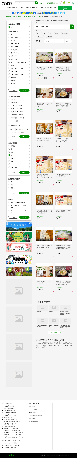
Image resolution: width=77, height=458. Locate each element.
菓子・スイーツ (15, 59)
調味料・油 (14, 65)
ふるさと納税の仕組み (9, 410)
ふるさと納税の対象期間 (10, 412)
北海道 (13, 145)
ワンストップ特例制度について (12, 421)
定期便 (13, 80)
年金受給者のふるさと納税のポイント (13, 436)
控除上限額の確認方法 (9, 426)
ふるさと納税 (7, 16)
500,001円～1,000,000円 (18, 117)
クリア (13, 90)
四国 (12, 164)
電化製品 (13, 77)
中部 (14, 16)
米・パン (13, 40)
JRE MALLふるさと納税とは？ (11, 442)
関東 (12, 152)
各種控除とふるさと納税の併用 (12, 430)
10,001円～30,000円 (16, 105)
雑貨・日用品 (14, 71)
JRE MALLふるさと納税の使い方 (12, 445)
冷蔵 (12, 181)
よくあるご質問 (33, 409)
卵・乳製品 (14, 49)
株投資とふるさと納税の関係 (11, 428)
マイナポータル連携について (11, 419)
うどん (39, 16)
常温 (12, 187)
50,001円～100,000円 (17, 111)
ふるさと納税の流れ (9, 408)
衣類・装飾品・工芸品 (17, 74)
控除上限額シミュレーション (36, 403)
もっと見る (54, 332)
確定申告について (8, 417)
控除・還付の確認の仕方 (10, 423)
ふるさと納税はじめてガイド (11, 405)
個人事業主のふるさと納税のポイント (13, 432)
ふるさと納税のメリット (10, 414)
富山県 (19, 16)
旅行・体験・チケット (17, 68)
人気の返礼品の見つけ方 (10, 447)
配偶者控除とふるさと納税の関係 (12, 434)
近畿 (12, 158)
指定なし (13, 99)
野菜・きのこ (14, 46)
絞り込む (24, 90)
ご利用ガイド (32, 406)
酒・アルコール (15, 52)
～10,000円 (14, 102)
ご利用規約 (32, 418)
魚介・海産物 (14, 37)
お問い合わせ (32, 412)
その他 (13, 83)
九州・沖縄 (14, 167)
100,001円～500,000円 (17, 114)
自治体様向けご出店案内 (35, 415)
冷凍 (12, 184)
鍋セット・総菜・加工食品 (18, 62)
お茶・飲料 (14, 56)
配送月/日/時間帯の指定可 (18, 202)
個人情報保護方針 (33, 421)
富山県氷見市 (27, 16)
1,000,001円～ (15, 120)
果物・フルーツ (15, 43)
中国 (12, 161)
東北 (12, 149)
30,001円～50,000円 (16, 108)
